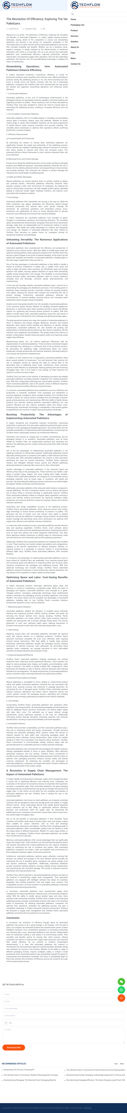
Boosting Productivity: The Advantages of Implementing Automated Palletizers (102, 61)
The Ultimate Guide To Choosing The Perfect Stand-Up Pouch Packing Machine (95, 1070)
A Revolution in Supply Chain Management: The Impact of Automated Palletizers (102, 69)
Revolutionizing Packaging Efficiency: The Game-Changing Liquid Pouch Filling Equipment (95, 1080)
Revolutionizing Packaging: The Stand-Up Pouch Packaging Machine (30, 1080)
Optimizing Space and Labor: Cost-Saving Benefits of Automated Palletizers (102, 65)
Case (116, 1064)
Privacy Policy (77, 1108)
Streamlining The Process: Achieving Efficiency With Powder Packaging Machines (19, 1070)
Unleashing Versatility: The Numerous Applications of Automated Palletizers (102, 57)
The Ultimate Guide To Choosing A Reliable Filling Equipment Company (31, 1075)
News (122, 1064)
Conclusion (86, 73)
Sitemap (87, 1108)
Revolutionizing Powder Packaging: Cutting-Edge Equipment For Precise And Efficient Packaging (95, 1075)
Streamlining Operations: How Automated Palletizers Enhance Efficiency (102, 52)
